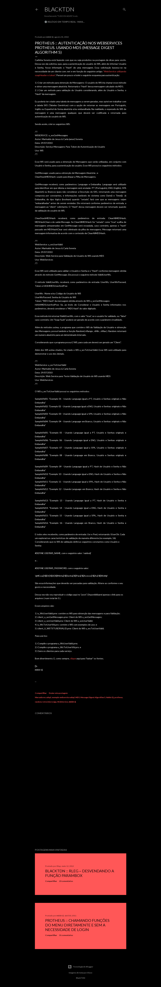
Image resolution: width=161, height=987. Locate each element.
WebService (62, 702)
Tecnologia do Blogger (80, 967)
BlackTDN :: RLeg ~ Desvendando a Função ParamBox (79, 873)
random (38, 702)
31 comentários (66, 935)
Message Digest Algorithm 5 (92, 697)
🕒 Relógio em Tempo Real (60, 21)
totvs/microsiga (49, 702)
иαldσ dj (72, 702)
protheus (118, 697)
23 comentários (66, 881)
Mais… (81, 21)
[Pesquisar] (124, 9)
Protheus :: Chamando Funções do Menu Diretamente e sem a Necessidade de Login (77, 925)
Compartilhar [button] (41, 693)
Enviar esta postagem (58, 693)
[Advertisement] (80, 818)
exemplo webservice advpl (63, 697)
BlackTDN (59, 9)
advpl (48, 697)
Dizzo (89, 973)
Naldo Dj (110, 697)
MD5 (77, 697)
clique (73, 658)
